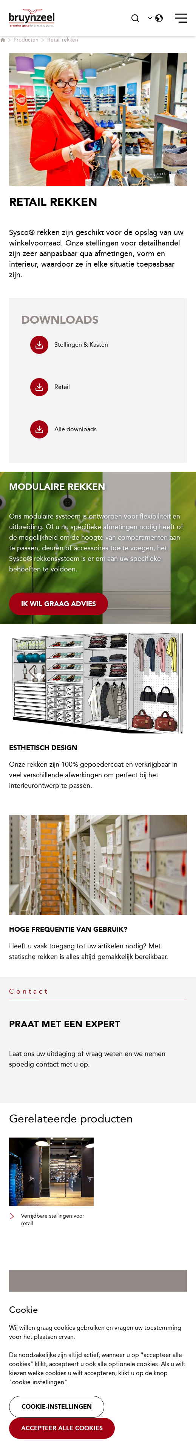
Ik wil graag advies (58, 604)
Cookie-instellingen (57, 1406)
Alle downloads (63, 429)
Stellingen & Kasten (69, 345)
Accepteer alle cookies (62, 1428)
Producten (26, 40)
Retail (50, 387)
